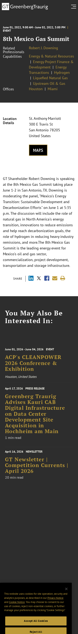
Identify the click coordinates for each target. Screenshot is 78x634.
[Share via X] (38, 279)
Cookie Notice (17, 608)
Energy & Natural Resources (51, 56)
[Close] (66, 595)
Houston (36, 88)
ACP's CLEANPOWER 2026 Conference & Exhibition (33, 366)
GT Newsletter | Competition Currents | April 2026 (36, 469)
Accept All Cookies (36, 627)
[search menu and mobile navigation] (74, 6)
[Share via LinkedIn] (30, 279)
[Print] (62, 278)
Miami (53, 88)
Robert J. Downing (43, 48)
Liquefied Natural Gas (50, 78)
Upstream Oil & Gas (49, 83)
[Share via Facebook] (46, 279)
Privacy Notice (55, 604)
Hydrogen (62, 72)
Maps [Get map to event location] (38, 150)
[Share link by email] (54, 278)
